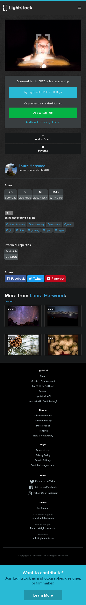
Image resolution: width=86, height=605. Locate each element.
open (47, 230)
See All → (11, 301)
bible (20, 230)
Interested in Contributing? (43, 401)
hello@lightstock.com (43, 538)
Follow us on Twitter (45, 481)
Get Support (43, 508)
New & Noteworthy (43, 435)
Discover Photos (43, 415)
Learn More (43, 595)
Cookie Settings (43, 460)
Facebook (15, 278)
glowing (33, 230)
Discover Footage (43, 420)
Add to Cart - (43, 113)
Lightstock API (43, 396)
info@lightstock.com (43, 518)
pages (59, 230)
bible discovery (15, 224)
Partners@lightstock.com (43, 528)
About (43, 376)
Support (43, 391)
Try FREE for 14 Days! (43, 386)
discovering (36, 224)
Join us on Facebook (46, 487)
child (68, 224)
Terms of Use (43, 450)
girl (9, 230)
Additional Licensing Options (43, 122)
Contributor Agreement (43, 465)
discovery (54, 224)
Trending (43, 430)
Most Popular (43, 425)
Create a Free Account (43, 381)
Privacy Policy (43, 455)
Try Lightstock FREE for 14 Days (43, 92)
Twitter (36, 278)
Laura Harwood (32, 166)
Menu (80, 8)
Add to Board (43, 138)
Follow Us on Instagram (45, 493)
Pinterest (55, 278)
